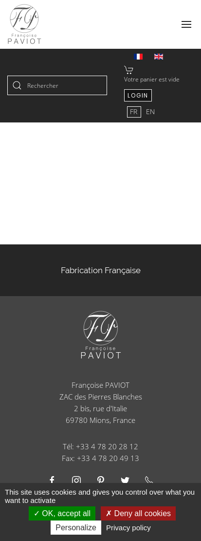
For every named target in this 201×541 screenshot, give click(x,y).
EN (150, 111)
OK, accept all (62, 513)
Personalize (75, 527)
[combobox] (57, 85)
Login (138, 95)
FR (134, 111)
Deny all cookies (138, 513)
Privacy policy (128, 527)
